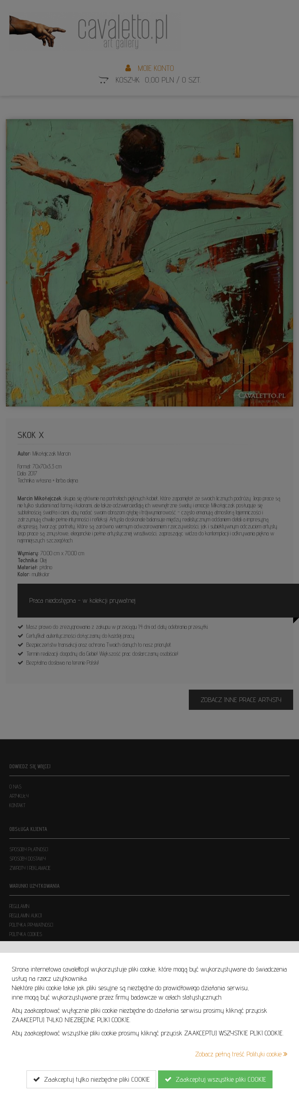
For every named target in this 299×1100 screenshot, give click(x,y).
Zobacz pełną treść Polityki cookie (241, 1054)
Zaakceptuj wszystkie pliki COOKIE (215, 1079)
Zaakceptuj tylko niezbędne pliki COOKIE (91, 1079)
